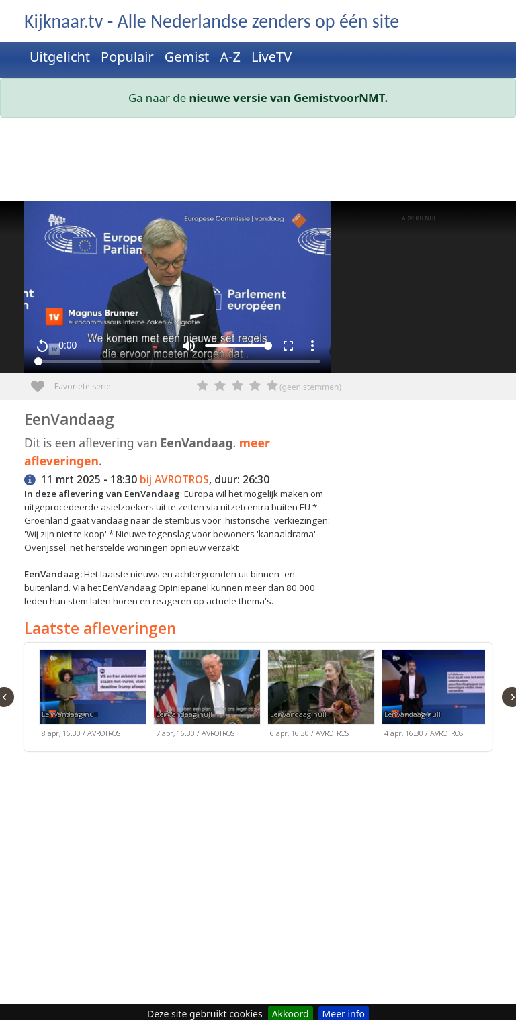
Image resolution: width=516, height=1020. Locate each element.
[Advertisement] (258, 161)
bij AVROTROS (174, 480)
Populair (127, 57)
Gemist (187, 57)
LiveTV (271, 57)
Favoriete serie (42, 381)
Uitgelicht (60, 57)
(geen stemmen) (310, 387)
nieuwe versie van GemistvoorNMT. (288, 97)
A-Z (230, 57)
